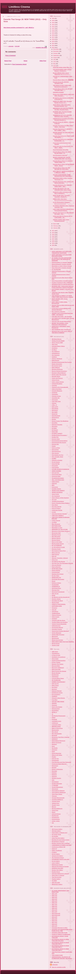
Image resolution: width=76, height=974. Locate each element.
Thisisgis (54, 796)
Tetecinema (55, 788)
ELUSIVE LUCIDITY (57, 433)
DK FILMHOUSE (56, 680)
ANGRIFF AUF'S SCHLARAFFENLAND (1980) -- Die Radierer (62, 314)
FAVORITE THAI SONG (41, 47)
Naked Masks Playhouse (58, 740)
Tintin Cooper (55, 616)
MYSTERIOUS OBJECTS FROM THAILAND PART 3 (60, 946)
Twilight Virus (55, 803)
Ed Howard (55, 430)
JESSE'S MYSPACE (57, 492)
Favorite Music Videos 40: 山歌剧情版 (63, 79)
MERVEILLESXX (56, 726)
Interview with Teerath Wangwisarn (61, 321)
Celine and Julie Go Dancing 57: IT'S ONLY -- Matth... (63, 147)
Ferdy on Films (56, 447)
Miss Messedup (56, 536)
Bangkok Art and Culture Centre (60, 839)
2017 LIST (54, 922)
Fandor (54, 446)
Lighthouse (55, 723)
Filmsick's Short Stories (58, 698)
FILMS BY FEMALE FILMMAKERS (61, 934)
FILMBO (54, 458)
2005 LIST (54, 901)
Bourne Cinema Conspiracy (59, 371)
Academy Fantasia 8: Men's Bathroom (62, 282)
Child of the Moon (57, 389)
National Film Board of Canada (60, 866)
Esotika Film (55, 437)
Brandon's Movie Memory (59, 372)
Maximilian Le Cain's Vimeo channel (62, 266)
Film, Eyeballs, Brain (57, 456)
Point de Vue (55, 758)
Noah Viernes (55, 554)
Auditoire (54, 356)
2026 (53, 18)
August (55, 57)
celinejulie (55, 964)
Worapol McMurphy (57, 808)
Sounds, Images (56, 599)
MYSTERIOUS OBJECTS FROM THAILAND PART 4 (60, 949)
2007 (53, 239)
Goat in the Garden (57, 707)
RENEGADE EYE (56, 577)
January (55, 228)
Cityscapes (55, 399)
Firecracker (55, 465)
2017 (53, 37)
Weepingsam (55, 638)
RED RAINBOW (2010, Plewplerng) (61, 329)
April (54, 65)
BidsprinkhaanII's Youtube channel (61, 264)
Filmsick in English (57, 460)
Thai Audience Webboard (59, 792)
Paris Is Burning (56, 566)
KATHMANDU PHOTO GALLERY (60, 859)
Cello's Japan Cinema (58, 381)
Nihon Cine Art (56, 552)
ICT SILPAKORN (56, 269)
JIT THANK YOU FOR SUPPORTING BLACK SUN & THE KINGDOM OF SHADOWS (61, 259)
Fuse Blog (54, 699)
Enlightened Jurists (57, 692)
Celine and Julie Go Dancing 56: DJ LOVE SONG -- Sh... (62, 216)
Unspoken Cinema (57, 629)
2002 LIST (54, 895)
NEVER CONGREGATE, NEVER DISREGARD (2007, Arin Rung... (62, 158)
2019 (53, 33)
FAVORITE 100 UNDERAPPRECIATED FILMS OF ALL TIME (62, 930)
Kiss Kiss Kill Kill (56, 506)
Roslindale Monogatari (58, 579)
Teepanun (54, 607)
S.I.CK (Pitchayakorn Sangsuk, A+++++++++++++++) (61, 203)
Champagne (55, 676)
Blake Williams (56, 367)
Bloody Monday (56, 673)
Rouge (53, 581)
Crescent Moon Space (58, 678)
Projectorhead (56, 572)
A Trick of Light (56, 655)
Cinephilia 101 (56, 397)
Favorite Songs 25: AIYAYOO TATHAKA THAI (61, 82)
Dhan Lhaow (55, 685)
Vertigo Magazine (56, 632)
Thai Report (55, 611)
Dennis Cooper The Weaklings (60, 421)
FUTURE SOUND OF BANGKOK (60, 469)
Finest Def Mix (56, 463)
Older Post (43, 61)
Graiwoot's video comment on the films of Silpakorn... (62, 192)
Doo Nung (54, 687)
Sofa (53, 780)
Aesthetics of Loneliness (58, 657)
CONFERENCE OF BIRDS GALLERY (62, 845)
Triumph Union (56, 801)
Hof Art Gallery (56, 854)
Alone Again (55, 658)
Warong (54, 806)
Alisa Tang (54, 344)
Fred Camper (55, 467)
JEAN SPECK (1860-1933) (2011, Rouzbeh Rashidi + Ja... (62, 105)
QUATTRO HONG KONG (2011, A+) (62, 67)
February (55, 225)
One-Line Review (56, 565)
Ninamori (54, 744)
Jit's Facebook (56, 496)
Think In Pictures (56, 615)
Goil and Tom (55, 472)
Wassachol (55, 636)
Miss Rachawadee (57, 733)
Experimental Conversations (59, 440)
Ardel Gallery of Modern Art (59, 832)
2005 (53, 243)
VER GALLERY (56, 882)
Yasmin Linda (55, 645)
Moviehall (54, 735)
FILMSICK (54, 696)
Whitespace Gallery (57, 884)
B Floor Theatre (56, 662)
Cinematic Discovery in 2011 (59, 927)
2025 (53, 20)
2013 (53, 45)
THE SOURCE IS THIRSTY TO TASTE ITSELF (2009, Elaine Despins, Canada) (62, 296)
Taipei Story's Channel (58, 875)
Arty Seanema (55, 355)
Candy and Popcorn (57, 378)
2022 (53, 26)
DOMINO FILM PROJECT (58, 681)
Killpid (53, 717)
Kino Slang (55, 504)
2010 (53, 232)
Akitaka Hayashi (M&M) (58, 340)
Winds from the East (57, 640)
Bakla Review (55, 360)
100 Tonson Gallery (57, 829)
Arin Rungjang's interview (60, 155)
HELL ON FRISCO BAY (58, 479)
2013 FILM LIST (56, 915)
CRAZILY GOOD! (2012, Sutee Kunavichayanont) (61, 220)
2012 (53, 47)
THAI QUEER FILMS (57, 955)
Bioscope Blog (56, 665)
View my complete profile (59, 967)
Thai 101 (54, 609)
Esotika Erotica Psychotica (59, 435)
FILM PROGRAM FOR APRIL (60, 149)
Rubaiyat (54, 774)
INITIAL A (54, 712)
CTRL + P (54, 405)
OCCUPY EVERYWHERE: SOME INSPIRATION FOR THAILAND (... (62, 175)
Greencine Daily (56, 476)
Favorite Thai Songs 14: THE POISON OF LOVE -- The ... (63, 213)
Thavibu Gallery (56, 879)
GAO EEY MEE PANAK (58, 701)
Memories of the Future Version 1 (61, 531)
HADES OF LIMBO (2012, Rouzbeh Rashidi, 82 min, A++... (62, 102)
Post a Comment (10, 55)
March (55, 223)
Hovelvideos (55, 710)
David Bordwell (56, 415)
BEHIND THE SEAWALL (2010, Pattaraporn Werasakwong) (60, 324)
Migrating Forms (56, 534)
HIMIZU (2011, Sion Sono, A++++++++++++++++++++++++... (62, 199)
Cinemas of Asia (56, 396)
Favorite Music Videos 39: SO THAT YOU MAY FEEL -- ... (62, 89)
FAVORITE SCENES (58, 92)
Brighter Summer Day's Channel (60, 843)
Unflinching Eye (56, 625)
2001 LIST (54, 893)
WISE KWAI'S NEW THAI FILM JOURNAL (63, 641)
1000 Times (55, 651)
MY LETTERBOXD (57, 545)
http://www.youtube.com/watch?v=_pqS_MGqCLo (19, 27)
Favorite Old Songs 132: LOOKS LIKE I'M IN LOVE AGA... (63, 182)
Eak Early (54, 689)
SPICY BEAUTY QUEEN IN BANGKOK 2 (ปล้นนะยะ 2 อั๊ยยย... (63, 172)
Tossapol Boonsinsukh (58, 797)
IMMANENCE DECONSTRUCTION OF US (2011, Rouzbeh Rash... (63, 109)
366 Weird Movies (56, 339)
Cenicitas (54, 385)
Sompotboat (55, 781)
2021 (53, 28)
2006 (53, 241)
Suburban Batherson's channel (60, 873)
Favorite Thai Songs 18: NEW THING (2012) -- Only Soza (63, 126)
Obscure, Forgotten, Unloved (60, 558)
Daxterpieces (55, 417)
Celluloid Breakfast (57, 383)
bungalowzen (55, 817)
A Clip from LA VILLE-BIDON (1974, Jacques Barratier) (61, 309)
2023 (53, 24)
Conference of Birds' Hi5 (58, 847)
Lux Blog (54, 522)
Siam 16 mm (55, 593)
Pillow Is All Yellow (57, 755)
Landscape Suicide (57, 510)
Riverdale (54, 771)
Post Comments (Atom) (19, 64)
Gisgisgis (54, 705)
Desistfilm (54, 422)
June (54, 61)
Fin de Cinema (56, 462)
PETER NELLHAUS (57, 568)
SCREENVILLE (56, 586)
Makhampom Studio (57, 864)
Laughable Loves (56, 721)
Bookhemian (55, 674)
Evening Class (56, 439)
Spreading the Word (57, 600)
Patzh (53, 751)
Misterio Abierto (56, 538)
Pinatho (54, 756)
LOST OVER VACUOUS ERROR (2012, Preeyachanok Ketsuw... (63, 210)
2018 (53, 35)
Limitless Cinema (19, 6)
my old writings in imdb (58, 547)
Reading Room (56, 871)
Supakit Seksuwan (57, 783)
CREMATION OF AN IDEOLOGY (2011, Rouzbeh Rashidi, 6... (63, 119)
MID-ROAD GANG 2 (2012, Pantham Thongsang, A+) (62, 178)
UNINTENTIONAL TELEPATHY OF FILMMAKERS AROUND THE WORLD (62, 957)
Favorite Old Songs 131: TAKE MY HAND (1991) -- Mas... (62, 185)
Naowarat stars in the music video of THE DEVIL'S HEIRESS (62, 332)
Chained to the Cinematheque (60, 387)
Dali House (55, 410)
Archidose (54, 348)
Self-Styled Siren (56, 588)
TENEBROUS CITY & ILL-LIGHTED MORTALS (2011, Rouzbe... (62, 116)
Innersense (55, 487)
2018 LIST (54, 924)
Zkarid (53, 812)
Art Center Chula (56, 834)
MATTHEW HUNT (56, 525)
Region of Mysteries (57, 769)
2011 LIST (54, 911)
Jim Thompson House (58, 857)
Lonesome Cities (56, 724)
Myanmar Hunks (56, 549)
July (54, 59)
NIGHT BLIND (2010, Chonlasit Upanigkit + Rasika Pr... (61, 196)
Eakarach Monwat (57, 690)
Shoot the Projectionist (58, 591)
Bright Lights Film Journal (59, 374)
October (55, 53)
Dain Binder (55, 408)
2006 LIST (54, 902)
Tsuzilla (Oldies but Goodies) (60, 622)
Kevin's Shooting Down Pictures (60, 503)
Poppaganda (55, 760)
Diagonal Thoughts (57, 424)
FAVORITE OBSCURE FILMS (59, 932)
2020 (53, 31)
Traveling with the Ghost (58, 620)
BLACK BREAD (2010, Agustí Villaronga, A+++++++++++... (61, 73)
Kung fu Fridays (56, 508)
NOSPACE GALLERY (57, 868)
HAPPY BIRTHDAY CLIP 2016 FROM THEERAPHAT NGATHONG (61, 252)
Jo (52, 714)
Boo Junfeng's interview (58, 311)
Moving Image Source (58, 543)
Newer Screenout (56, 742)
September (56, 55)
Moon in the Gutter (57, 541)
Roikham (54, 772)
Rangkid (54, 767)
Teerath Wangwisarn (57, 787)
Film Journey (55, 453)
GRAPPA (54, 703)
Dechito (54, 419)
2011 (53, 230)
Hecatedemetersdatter (58, 478)
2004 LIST (54, 899)
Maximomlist (55, 730)
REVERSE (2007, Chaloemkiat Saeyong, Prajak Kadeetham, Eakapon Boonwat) (63, 286)
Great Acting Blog (57, 474)
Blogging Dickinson (57, 369)
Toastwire (54, 618)
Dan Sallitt (54, 412)
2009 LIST (54, 908)
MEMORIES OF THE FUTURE (60, 529)
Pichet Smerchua (56, 753)
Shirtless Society (56, 778)
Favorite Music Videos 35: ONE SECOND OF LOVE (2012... (61, 168)
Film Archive (55, 449)
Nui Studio (54, 748)
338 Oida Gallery (56, 831)
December (56, 49)
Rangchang (55, 765)
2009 (53, 234)
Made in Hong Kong (57, 728)
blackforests (55, 815)
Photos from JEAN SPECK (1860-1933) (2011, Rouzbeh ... (63, 95)
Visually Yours (56, 805)
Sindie (53, 595)
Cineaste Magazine (57, 390)
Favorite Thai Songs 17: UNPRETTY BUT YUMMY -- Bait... (63, 129)
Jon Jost (54, 499)
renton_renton (56, 821)
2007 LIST (54, 904)
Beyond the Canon (57, 365)
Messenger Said (56, 533)
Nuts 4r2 (54, 556)
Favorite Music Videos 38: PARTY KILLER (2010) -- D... (62, 152)
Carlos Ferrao (55, 380)
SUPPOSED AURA (57, 606)
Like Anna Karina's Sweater (59, 513)
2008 (53, 237)
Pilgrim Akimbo (56, 570)
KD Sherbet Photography (59, 715)
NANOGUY (55, 739)
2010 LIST (54, 910)
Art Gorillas (55, 836)
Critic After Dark (56, 401)
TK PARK (54, 880)
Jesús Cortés (55, 494)
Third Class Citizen (57, 794)
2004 (53, 245)
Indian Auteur (55, 481)
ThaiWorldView (56, 613)
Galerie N (54, 848)
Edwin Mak (55, 431)
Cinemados (55, 394)
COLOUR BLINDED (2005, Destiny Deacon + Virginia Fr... (62, 70)
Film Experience (56, 451)
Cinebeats (54, 392)
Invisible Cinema (56, 488)
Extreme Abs (55, 444)
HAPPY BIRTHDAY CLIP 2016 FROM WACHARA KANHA (61, 255)
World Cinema (55, 643)
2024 (53, 22)
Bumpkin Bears (56, 376)
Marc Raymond (56, 524)
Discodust (54, 426)
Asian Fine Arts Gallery (58, 838)
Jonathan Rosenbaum (58, 501)
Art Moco (54, 349)
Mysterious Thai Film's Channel (60, 737)
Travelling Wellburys (57, 799)
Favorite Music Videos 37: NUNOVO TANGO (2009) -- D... (63, 161)
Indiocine (54, 483)
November (56, 51)
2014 (53, 43)
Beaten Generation (57, 364)
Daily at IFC (55, 406)
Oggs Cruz (55, 559)
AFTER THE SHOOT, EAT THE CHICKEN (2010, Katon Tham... (62, 189)
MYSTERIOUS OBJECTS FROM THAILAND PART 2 (60, 943)
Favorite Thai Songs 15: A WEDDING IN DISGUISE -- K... (63, 140)
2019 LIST (54, 926)
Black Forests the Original (59, 671)
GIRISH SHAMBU (56, 471)
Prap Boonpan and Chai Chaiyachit (61, 762)
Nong (53, 746)
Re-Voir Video (55, 575)
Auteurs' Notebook (57, 358)
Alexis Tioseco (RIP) (57, 342)
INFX (53, 485)
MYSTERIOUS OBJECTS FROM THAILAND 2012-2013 (60, 940)
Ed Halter (54, 428)
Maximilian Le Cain (57, 527)
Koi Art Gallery (56, 861)
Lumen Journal (56, 520)
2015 (53, 41)
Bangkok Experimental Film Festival (62, 362)
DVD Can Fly (55, 683)
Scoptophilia (55, 584)
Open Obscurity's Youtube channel (61, 267)
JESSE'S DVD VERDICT (58, 490)
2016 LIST (54, 920)
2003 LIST (54, 897)
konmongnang (56, 819)
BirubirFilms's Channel (58, 841)
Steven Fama (55, 602)
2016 (53, 39)
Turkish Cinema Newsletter (59, 624)
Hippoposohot (56, 708)
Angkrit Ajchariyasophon (59, 660)
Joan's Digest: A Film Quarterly (60, 497)
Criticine (54, 403)
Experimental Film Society (59, 442)
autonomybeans (56, 814)
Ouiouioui (54, 749)
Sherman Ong (55, 590)
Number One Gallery (57, 870)
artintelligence (56, 353)
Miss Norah (55, 731)
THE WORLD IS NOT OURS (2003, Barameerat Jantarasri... (62, 86)
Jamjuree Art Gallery (57, 855)
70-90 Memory (55, 653)
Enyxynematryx (56, 694)
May (54, 63)
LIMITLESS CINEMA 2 (58, 515)
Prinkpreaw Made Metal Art (59, 764)
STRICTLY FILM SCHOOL (59, 604)
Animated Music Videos (58, 346)
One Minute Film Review (58, 561)
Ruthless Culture (56, 583)
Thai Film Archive (56, 877)
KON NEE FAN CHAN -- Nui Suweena (62, 316)
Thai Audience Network (58, 790)
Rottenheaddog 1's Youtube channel (62, 262)
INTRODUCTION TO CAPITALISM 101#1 (62, 284)
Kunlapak (54, 719)
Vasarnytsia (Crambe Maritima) (60, 631)
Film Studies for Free (57, 455)
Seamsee (54, 776)
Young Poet (55, 810)
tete (53, 822)
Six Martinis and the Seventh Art (60, 597)
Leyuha (54, 512)
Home (25, 61)
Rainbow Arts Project (57, 574)
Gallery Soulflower (57, 850)
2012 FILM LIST (56, 913)
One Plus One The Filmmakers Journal (62, 563)
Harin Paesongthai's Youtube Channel (62, 280)
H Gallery (54, 852)
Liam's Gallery (56, 863)
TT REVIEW (55, 785)
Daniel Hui (54, 414)
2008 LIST (54, 906)
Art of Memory (56, 351)
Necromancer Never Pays (59, 550)
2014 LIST (54, 917)
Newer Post (7, 61)
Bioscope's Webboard (58, 667)
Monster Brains (56, 540)
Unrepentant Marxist (57, 627)
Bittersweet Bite (56, 669)
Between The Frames (57, 664)
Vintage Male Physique (58, 634)
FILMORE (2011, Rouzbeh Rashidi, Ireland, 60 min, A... (62, 112)
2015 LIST (54, 918)
